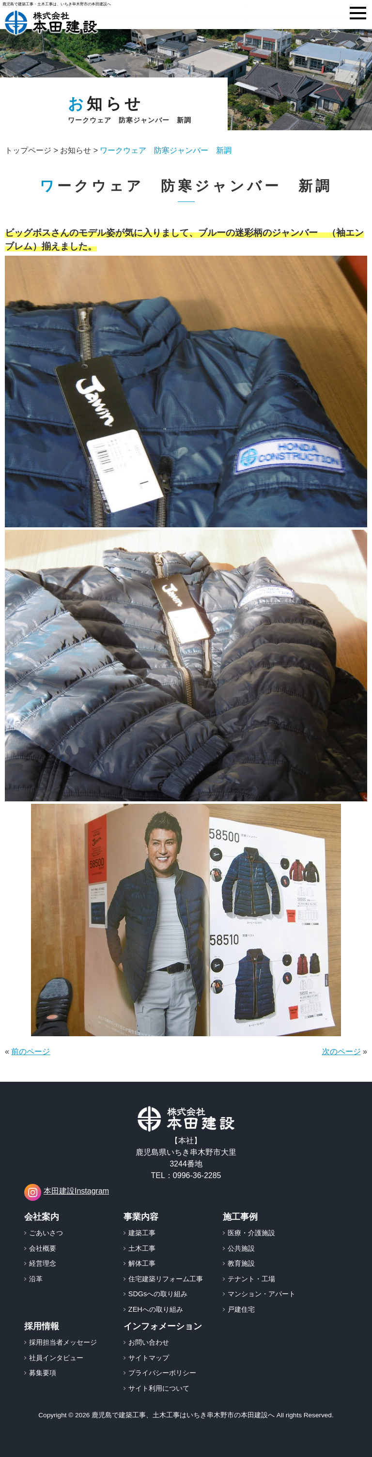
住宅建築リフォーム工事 (165, 1279)
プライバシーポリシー (162, 1373)
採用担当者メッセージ (63, 1342)
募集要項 (42, 1373)
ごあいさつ (46, 1233)
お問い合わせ (148, 1342)
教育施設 (241, 1263)
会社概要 (42, 1248)
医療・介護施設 (251, 1233)
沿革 (36, 1279)
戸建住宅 (241, 1309)
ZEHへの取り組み (155, 1309)
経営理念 (42, 1263)
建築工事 (141, 1233)
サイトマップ (148, 1358)
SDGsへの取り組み (157, 1294)
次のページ (341, 1051)
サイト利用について (158, 1388)
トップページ (28, 150)
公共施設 (241, 1248)
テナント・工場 (251, 1279)
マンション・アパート (261, 1294)
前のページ (30, 1051)
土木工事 (141, 1248)
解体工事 (141, 1263)
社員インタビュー (56, 1358)
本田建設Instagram (66, 1192)
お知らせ (75, 150)
